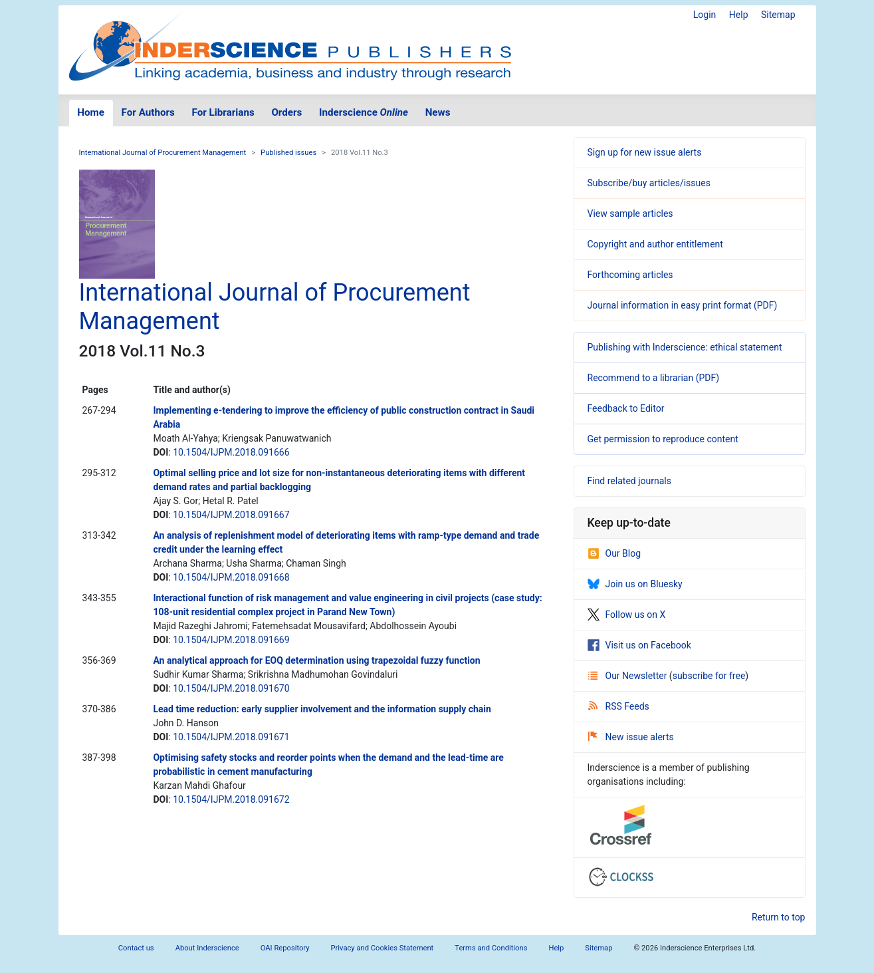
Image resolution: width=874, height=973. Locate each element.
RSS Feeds (618, 706)
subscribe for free (709, 675)
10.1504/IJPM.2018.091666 (231, 452)
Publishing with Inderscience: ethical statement (685, 347)
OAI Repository (285, 948)
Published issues (288, 152)
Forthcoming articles (630, 274)
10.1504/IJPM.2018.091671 (231, 737)
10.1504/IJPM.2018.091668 (231, 577)
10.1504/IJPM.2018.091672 (231, 799)
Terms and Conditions (491, 948)
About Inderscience (207, 948)
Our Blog (614, 553)
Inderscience (363, 112)
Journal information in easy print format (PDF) (683, 305)
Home (90, 112)
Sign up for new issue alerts (645, 152)
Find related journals (629, 481)
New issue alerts (631, 737)
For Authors (148, 112)
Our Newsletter (628, 675)
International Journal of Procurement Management (163, 152)
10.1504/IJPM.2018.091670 (231, 688)
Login (704, 14)
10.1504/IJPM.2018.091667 (231, 514)
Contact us (136, 948)
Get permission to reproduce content (663, 439)
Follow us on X (627, 614)
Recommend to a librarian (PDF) (654, 377)
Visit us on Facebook (639, 645)
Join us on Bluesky (635, 584)
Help (738, 14)
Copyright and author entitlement (655, 244)
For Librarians (222, 112)
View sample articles (630, 213)
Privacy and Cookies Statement (382, 948)
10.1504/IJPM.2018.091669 (231, 639)
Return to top (779, 917)
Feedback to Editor (626, 408)
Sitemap (778, 14)
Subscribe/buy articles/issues (649, 183)
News (438, 112)
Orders (286, 112)
